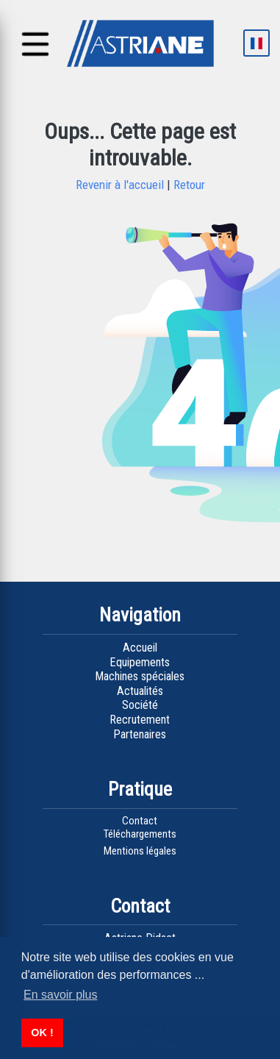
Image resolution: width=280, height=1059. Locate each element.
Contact (139, 820)
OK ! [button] (42, 1032)
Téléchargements (140, 834)
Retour (187, 184)
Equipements (140, 662)
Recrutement (140, 720)
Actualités (140, 691)
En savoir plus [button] (61, 994)
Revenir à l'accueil (121, 184)
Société (140, 705)
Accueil (140, 648)
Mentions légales (140, 850)
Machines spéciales (139, 676)
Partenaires (139, 734)
